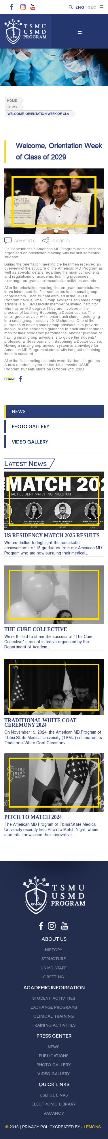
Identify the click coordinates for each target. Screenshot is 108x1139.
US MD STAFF (54, 967)
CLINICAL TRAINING (53, 1016)
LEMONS (92, 1127)
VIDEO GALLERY (30, 441)
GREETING (53, 976)
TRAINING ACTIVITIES (53, 1025)
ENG (79, 7)
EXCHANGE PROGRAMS (54, 1007)
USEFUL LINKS (54, 1094)
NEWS (19, 411)
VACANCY (53, 1113)
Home (12, 101)
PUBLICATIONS (53, 1055)
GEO (92, 7)
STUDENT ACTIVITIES (53, 998)
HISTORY (53, 949)
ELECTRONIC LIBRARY (53, 1103)
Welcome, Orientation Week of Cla (38, 114)
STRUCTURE (53, 958)
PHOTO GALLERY (31, 426)
